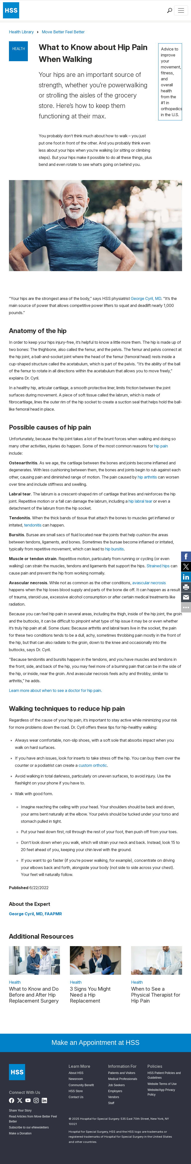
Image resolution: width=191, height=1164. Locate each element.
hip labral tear (140, 501)
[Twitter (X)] (19, 1099)
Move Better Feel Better (63, 31)
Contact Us (76, 1097)
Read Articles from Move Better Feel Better (33, 1119)
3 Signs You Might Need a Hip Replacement (90, 995)
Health (18, 49)
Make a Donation (20, 1133)
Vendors (113, 1097)
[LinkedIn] (44, 1099)
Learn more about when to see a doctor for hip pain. (55, 690)
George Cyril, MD (146, 298)
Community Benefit (81, 1085)
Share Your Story (20, 1110)
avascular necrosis (149, 582)
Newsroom (76, 1079)
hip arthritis (147, 477)
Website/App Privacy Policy (161, 1092)
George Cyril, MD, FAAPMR (35, 913)
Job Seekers (116, 1085)
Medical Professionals (122, 1079)
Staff (111, 1103)
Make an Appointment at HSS (95, 1042)
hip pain (161, 445)
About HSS (76, 1073)
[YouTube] (28, 1099)
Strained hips (158, 565)
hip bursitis (114, 548)
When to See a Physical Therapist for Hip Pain (155, 995)
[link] (186, 557)
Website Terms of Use (162, 1084)
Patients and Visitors (121, 1073)
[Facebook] (11, 1099)
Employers (115, 1091)
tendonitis (33, 525)
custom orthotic (93, 765)
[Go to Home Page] (17, 1072)
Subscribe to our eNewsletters (29, 1127)
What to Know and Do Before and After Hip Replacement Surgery (34, 995)
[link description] (34, 960)
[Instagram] (36, 1099)
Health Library (21, 31)
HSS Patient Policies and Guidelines (164, 1075)
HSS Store (76, 1091)
